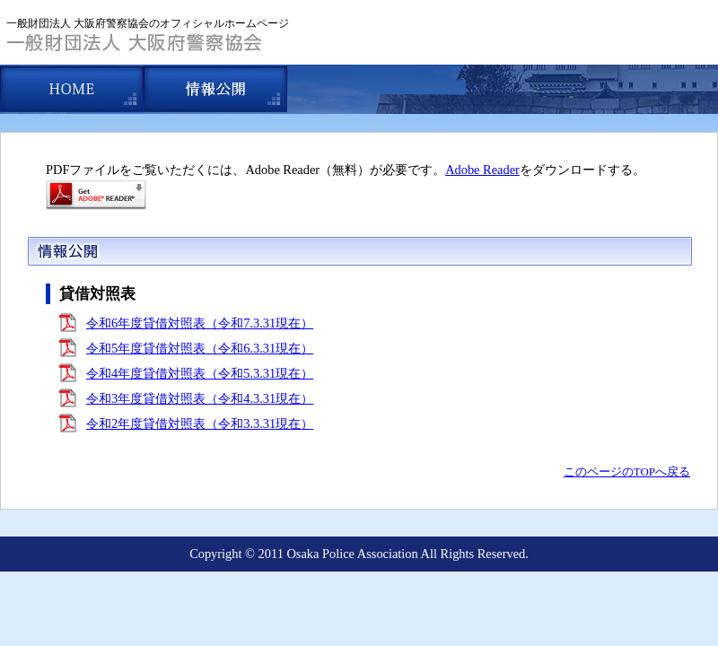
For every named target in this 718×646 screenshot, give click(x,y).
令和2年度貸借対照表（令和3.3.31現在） (199, 423)
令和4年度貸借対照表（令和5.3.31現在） (199, 373)
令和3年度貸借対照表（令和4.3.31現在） (199, 398)
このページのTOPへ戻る (627, 471)
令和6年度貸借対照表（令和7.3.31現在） (199, 323)
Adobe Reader (482, 169)
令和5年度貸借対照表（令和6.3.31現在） (199, 348)
